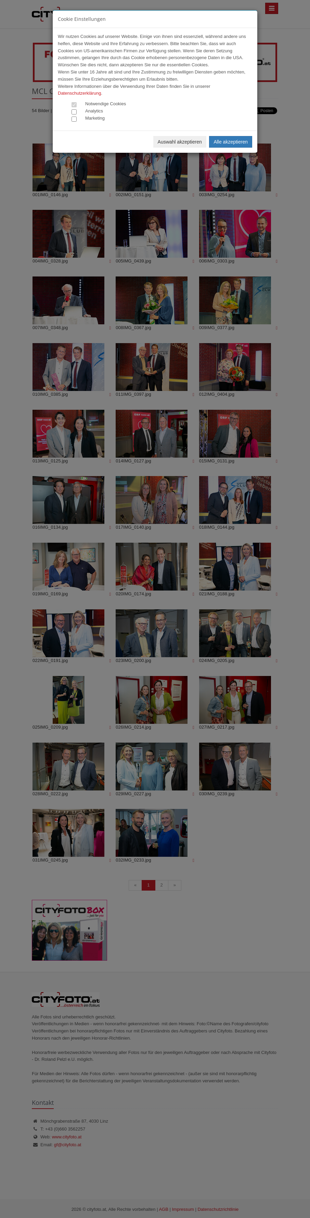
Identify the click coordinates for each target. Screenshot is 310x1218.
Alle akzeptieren (231, 142)
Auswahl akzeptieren (180, 142)
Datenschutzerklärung (79, 93)
